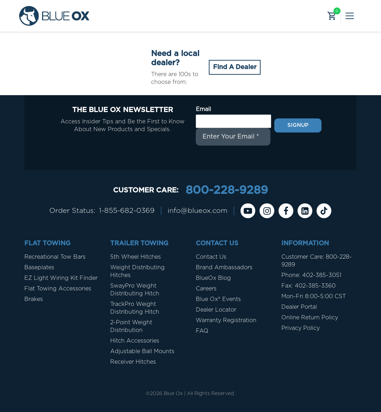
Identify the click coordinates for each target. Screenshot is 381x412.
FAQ (202, 331)
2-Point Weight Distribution (131, 326)
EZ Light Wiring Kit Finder (61, 278)
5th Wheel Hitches (135, 257)
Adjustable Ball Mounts (142, 351)
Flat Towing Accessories (57, 288)
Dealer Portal (299, 307)
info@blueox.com (197, 210)
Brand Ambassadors (224, 267)
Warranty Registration (226, 320)
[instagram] (267, 210)
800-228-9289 (227, 190)
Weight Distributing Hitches (137, 271)
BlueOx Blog (213, 278)
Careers (206, 288)
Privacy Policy (300, 328)
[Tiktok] (324, 210)
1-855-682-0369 (127, 210)
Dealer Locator (216, 310)
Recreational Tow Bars (55, 257)
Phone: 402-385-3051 (311, 275)
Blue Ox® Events (218, 299)
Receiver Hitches (133, 362)
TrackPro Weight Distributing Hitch (134, 308)
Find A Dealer (234, 67)
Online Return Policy (309, 317)
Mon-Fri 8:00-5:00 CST (313, 296)
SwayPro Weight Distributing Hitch (134, 289)
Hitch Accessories (134, 341)
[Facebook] (286, 210)
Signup (297, 125)
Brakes (33, 299)
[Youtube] (248, 210)
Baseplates (39, 267)
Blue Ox (173, 393)
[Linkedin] (305, 210)
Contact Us (211, 257)
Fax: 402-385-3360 (308, 286)
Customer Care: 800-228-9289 (316, 261)
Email (203, 109)
